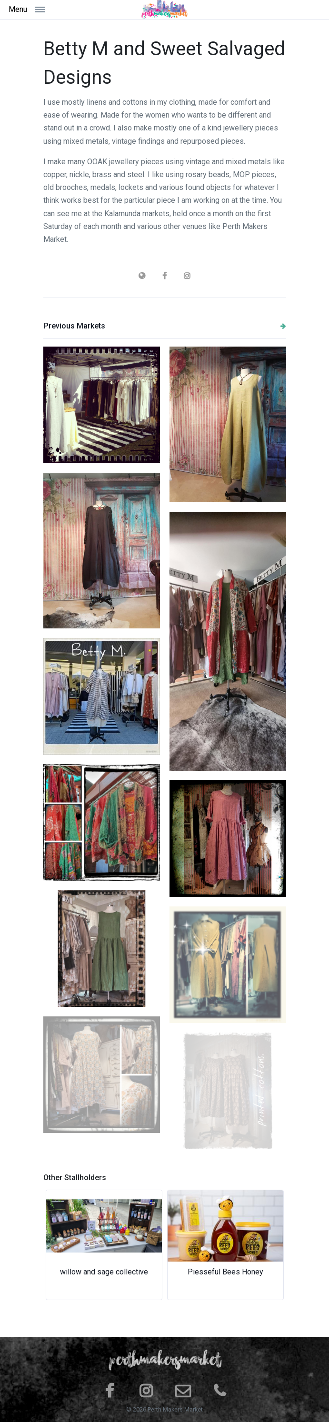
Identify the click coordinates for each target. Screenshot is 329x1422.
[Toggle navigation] (46, 9)
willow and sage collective (104, 1271)
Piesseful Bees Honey (225, 1271)
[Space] (164, 9)
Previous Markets (165, 325)
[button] (61, 1245)
